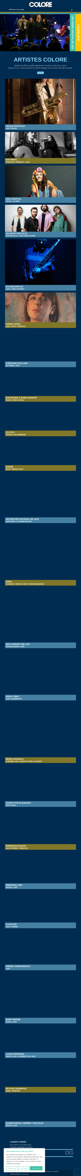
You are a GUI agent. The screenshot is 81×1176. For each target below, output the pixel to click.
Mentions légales (15, 1174)
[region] (24, 1160)
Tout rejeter (23, 1168)
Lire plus (40, 73)
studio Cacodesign (45, 1171)
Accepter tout (36, 1168)
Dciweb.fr (55, 1171)
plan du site (24, 1174)
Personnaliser (12, 1168)
